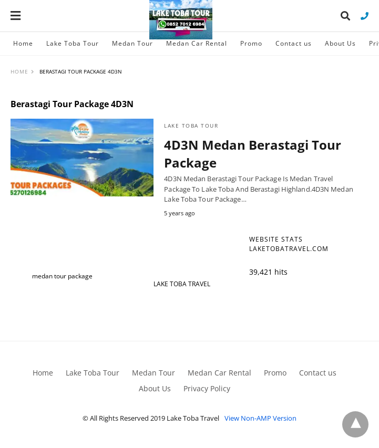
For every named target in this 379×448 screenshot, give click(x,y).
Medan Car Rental (196, 43)
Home (23, 43)
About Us (340, 43)
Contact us (293, 43)
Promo (251, 43)
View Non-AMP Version (260, 418)
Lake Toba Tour (72, 43)
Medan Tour (132, 43)
